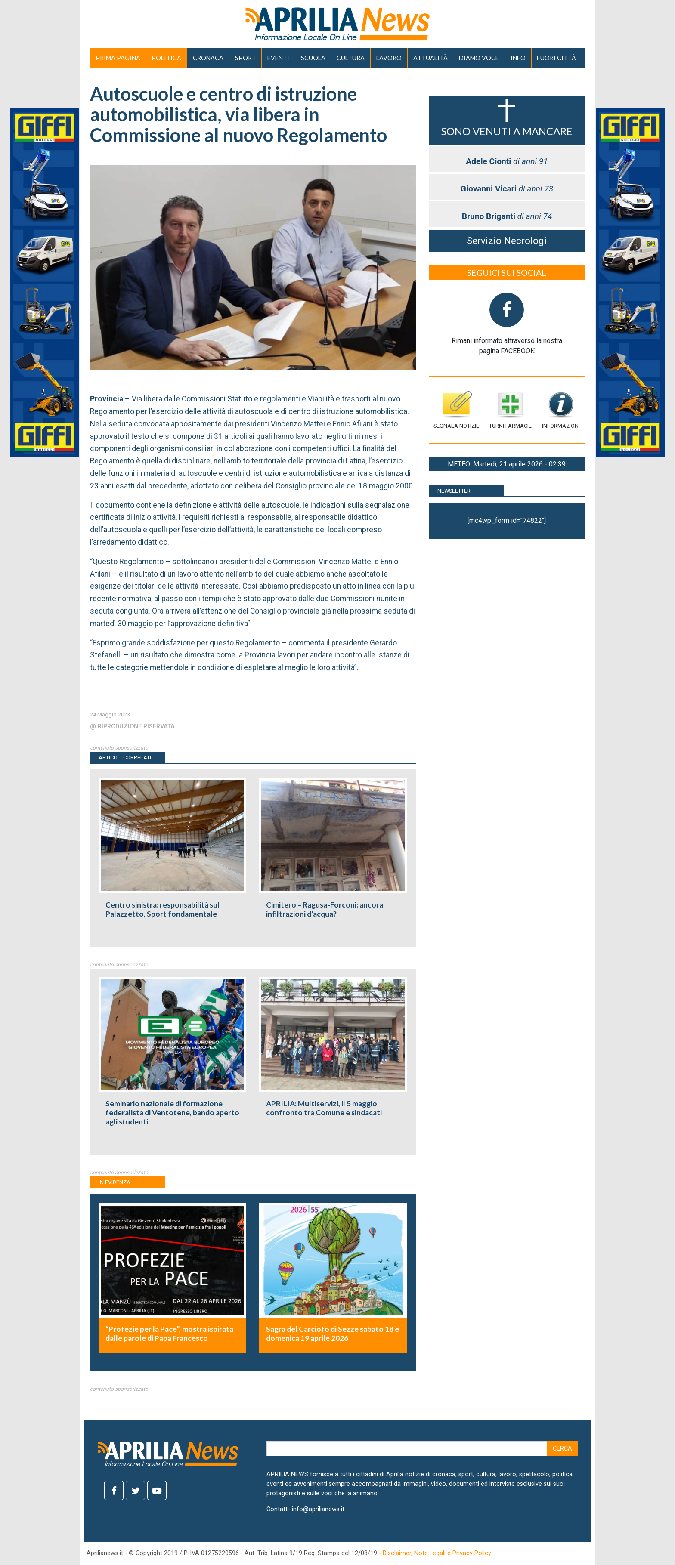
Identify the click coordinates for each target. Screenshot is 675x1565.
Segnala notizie (456, 410)
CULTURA (351, 58)
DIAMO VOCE (479, 58)
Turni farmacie (510, 410)
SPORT (245, 58)
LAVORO (389, 58)
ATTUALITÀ (430, 58)
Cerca (562, 1448)
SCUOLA (313, 58)
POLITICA (166, 58)
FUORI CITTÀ (556, 58)
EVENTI (278, 58)
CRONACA (208, 58)
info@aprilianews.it (318, 1509)
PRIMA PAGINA (118, 58)
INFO (518, 58)
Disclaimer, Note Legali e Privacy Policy (437, 1553)
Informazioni (561, 410)
